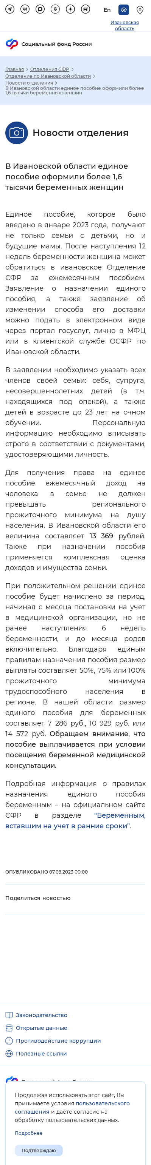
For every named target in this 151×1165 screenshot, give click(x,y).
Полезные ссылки (41, 1053)
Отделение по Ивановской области (48, 76)
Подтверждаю (39, 1150)
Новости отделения (29, 83)
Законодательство (41, 1015)
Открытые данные (41, 1028)
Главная (14, 69)
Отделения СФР (49, 69)
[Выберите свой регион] (141, 10)
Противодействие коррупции (58, 1040)
